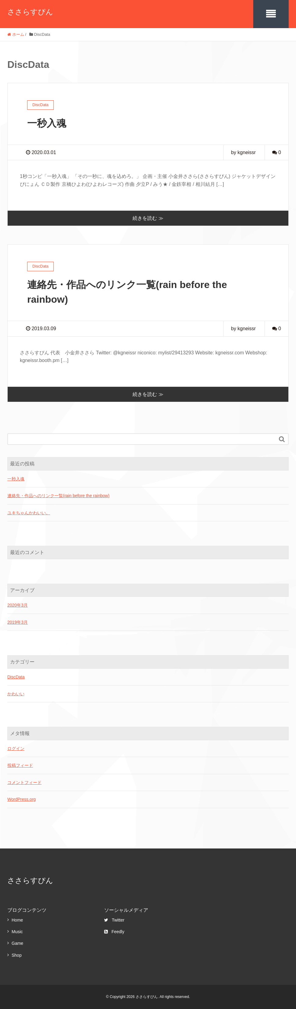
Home (17, 920)
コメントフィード (24, 782)
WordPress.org (21, 799)
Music (17, 931)
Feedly (114, 931)
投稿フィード (20, 765)
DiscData (16, 677)
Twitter (114, 920)
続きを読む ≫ (148, 218)
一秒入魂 (46, 123)
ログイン (15, 748)
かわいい (15, 693)
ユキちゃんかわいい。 (28, 512)
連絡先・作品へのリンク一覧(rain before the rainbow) (58, 495)
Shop (17, 955)
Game (17, 943)
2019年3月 (17, 622)
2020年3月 (17, 605)
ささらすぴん (30, 12)
